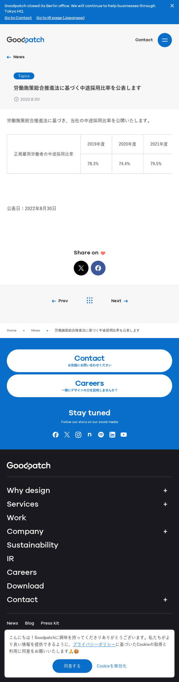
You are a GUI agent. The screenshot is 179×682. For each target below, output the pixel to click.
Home (11, 330)
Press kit (50, 623)
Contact (144, 40)
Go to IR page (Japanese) (60, 18)
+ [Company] (165, 531)
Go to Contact (18, 18)
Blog (29, 623)
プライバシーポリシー (94, 644)
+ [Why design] (165, 490)
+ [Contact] (165, 600)
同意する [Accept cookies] (72, 666)
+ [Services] (165, 504)
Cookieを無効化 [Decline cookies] (112, 666)
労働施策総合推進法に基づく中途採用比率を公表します (97, 330)
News (35, 330)
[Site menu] (164, 40)
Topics (24, 76)
